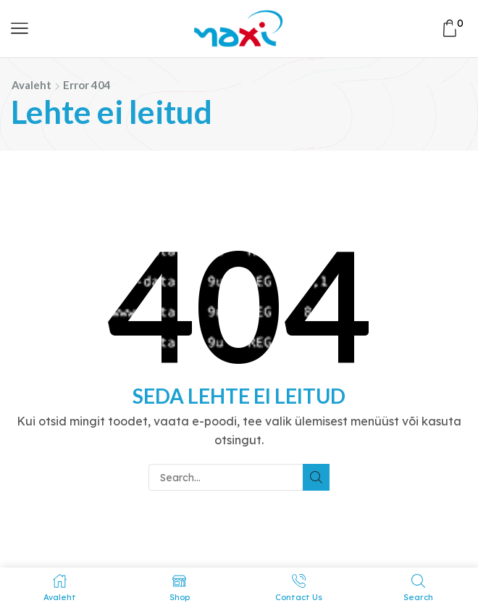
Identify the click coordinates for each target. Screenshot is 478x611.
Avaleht (31, 84)
